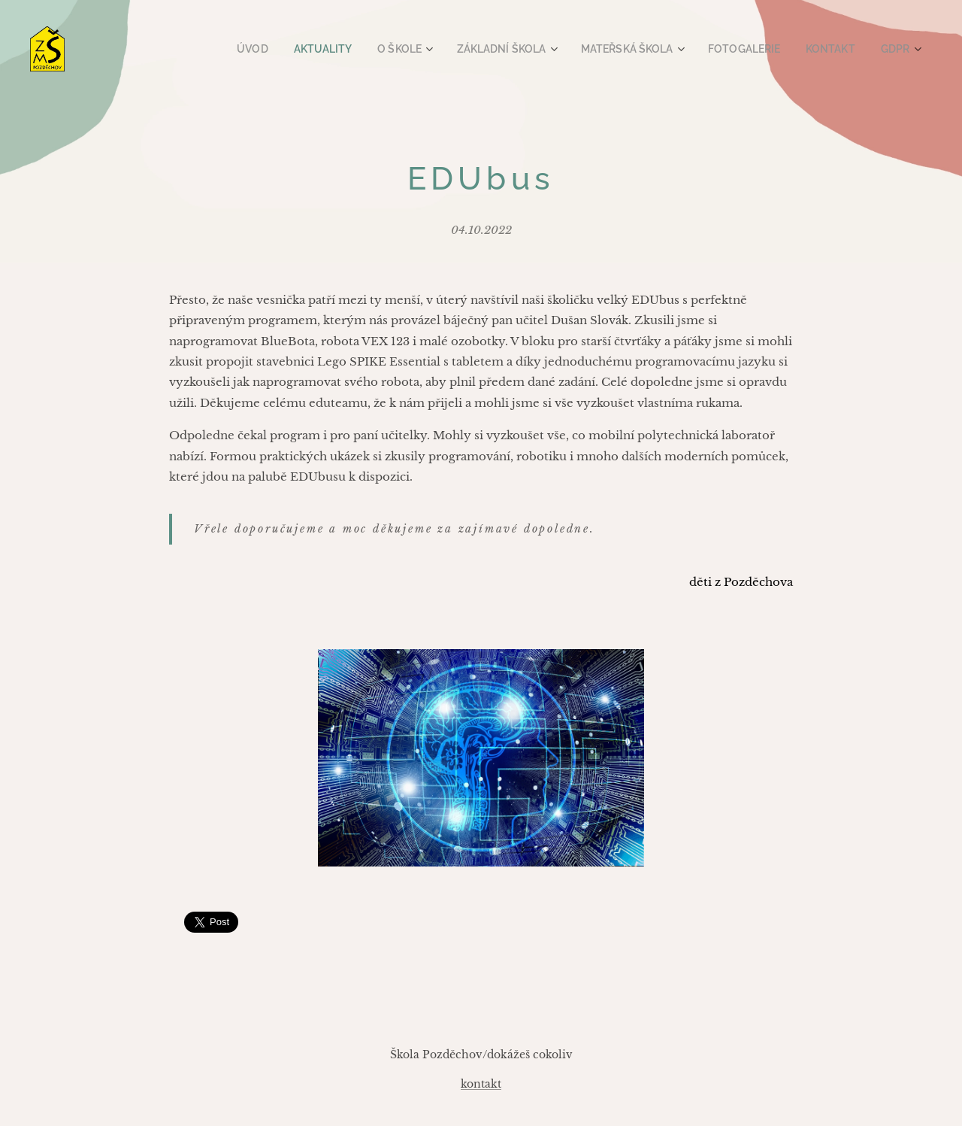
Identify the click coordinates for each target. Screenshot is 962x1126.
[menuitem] (283, 49)
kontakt (481, 1084)
